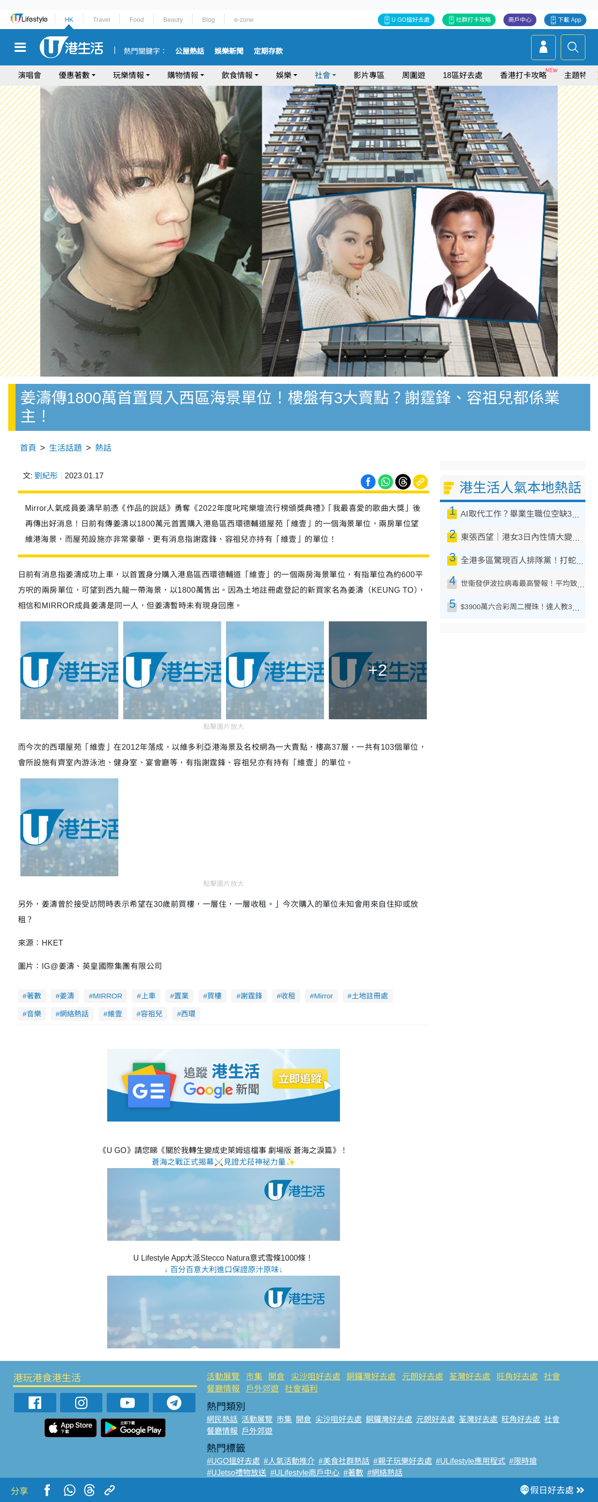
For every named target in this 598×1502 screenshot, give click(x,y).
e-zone (244, 19)
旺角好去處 (517, 1376)
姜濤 (67, 996)
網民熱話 (222, 1419)
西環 (188, 1014)
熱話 (103, 448)
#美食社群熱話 (344, 1461)
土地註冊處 (370, 996)
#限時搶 (523, 1461)
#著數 (353, 1473)
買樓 (214, 996)
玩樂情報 (128, 75)
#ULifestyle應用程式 (470, 1461)
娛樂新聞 (228, 51)
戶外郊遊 (262, 1388)
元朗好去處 (422, 1376)
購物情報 (182, 75)
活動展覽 (223, 1376)
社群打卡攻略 (473, 19)
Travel (101, 19)
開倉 (276, 1376)
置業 (181, 996)
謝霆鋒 (251, 996)
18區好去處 (463, 75)
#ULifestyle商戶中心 (304, 1473)
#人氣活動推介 (289, 1461)
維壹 (115, 1014)
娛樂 (283, 75)
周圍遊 (413, 75)
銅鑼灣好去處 (371, 1376)
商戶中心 (520, 19)
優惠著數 (74, 75)
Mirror (323, 996)
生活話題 (65, 448)
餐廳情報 (223, 1388)
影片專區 (369, 75)
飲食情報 (237, 75)
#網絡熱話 (385, 1473)
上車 (148, 996)
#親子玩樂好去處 (402, 1461)
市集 (254, 1376)
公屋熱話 (189, 51)
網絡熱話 (74, 1014)
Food (136, 19)
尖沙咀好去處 (315, 1376)
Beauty (172, 19)
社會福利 (301, 1388)
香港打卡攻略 (523, 75)
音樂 (34, 1014)
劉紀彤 (46, 476)
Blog (208, 19)
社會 (322, 75)
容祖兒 (151, 1014)
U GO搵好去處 (410, 19)
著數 (34, 996)
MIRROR (108, 996)
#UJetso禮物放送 (236, 1473)
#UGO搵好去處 (233, 1461)
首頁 (28, 448)
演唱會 (29, 75)
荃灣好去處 (469, 1376)
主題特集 (579, 75)
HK (69, 19)
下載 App (570, 19)
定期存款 (268, 51)
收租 (288, 996)
